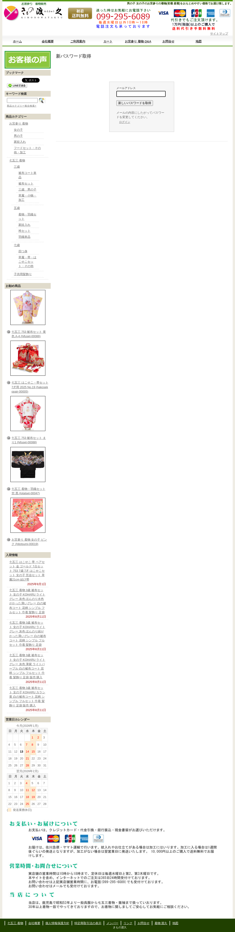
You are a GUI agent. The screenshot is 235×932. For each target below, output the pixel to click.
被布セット (25, 183)
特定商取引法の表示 (87, 923)
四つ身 (22, 251)
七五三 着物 (17, 160)
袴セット (24, 230)
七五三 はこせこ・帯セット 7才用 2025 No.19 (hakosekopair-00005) (30, 387)
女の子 (18, 129)
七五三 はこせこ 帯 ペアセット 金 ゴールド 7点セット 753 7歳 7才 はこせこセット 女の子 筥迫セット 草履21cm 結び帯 (27, 570)
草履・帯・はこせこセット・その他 (27, 262)
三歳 (17, 166)
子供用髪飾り (23, 274)
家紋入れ (20, 141)
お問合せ (168, 41)
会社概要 (48, 41)
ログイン (124, 122)
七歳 (17, 245)
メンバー (112, 923)
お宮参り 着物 (18, 123)
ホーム (17, 41)
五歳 (17, 208)
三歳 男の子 (27, 189)
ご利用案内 (77, 41)
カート (107, 41)
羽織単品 (24, 236)
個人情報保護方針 (57, 923)
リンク (127, 923)
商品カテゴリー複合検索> (21, 105)
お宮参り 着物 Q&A (138, 41)
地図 (199, 41)
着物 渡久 (161, 923)
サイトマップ (219, 33)
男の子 (18, 135)
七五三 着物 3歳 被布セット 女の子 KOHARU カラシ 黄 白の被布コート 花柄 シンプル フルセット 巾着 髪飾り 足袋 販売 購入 (27, 696)
